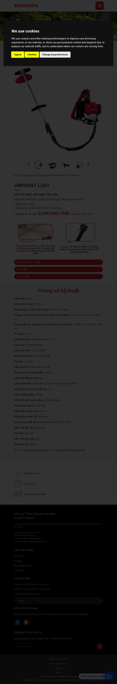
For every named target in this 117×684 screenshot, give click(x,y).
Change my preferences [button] (55, 54)
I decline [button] (31, 54)
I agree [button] (17, 54)
